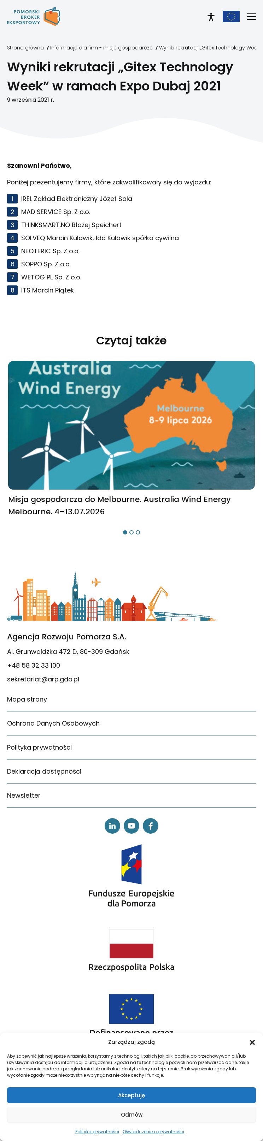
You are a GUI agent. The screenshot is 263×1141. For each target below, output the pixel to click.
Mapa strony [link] (27, 699)
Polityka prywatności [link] (97, 1132)
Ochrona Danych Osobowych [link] (53, 723)
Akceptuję (131, 1095)
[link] (33, 16)
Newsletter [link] (24, 795)
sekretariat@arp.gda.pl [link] (43, 679)
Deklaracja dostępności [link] (44, 771)
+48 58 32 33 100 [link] (33, 665)
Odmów (131, 1114)
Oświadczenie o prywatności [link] (153, 1132)
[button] (252, 1042)
